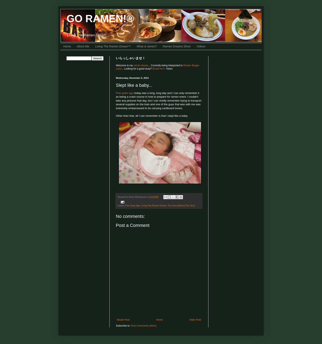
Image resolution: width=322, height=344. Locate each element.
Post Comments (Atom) (143, 325)
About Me (83, 46)
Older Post (195, 319)
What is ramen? (147, 46)
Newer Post (123, 319)
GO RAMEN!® (100, 18)
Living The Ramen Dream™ (113, 46)
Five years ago (125, 93)
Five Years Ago (132, 205)
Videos (201, 46)
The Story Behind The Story (181, 205)
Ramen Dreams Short (177, 46)
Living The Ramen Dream (154, 205)
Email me (158, 68)
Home (67, 46)
